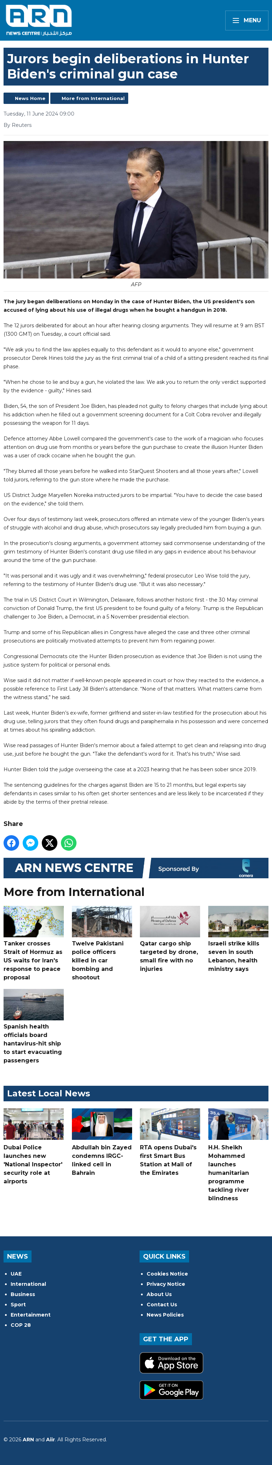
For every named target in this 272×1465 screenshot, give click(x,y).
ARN (28, 1439)
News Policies (165, 1315)
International (28, 1284)
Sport (18, 1304)
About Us (159, 1294)
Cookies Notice (167, 1274)
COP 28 (21, 1325)
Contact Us (162, 1304)
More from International (93, 98)
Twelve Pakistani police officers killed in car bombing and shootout (102, 943)
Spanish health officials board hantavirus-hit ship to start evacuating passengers (34, 1026)
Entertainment (31, 1315)
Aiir (50, 1439)
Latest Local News (48, 1093)
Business (23, 1294)
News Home (30, 98)
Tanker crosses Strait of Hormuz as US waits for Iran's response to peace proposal (34, 943)
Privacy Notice (166, 1284)
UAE (16, 1274)
